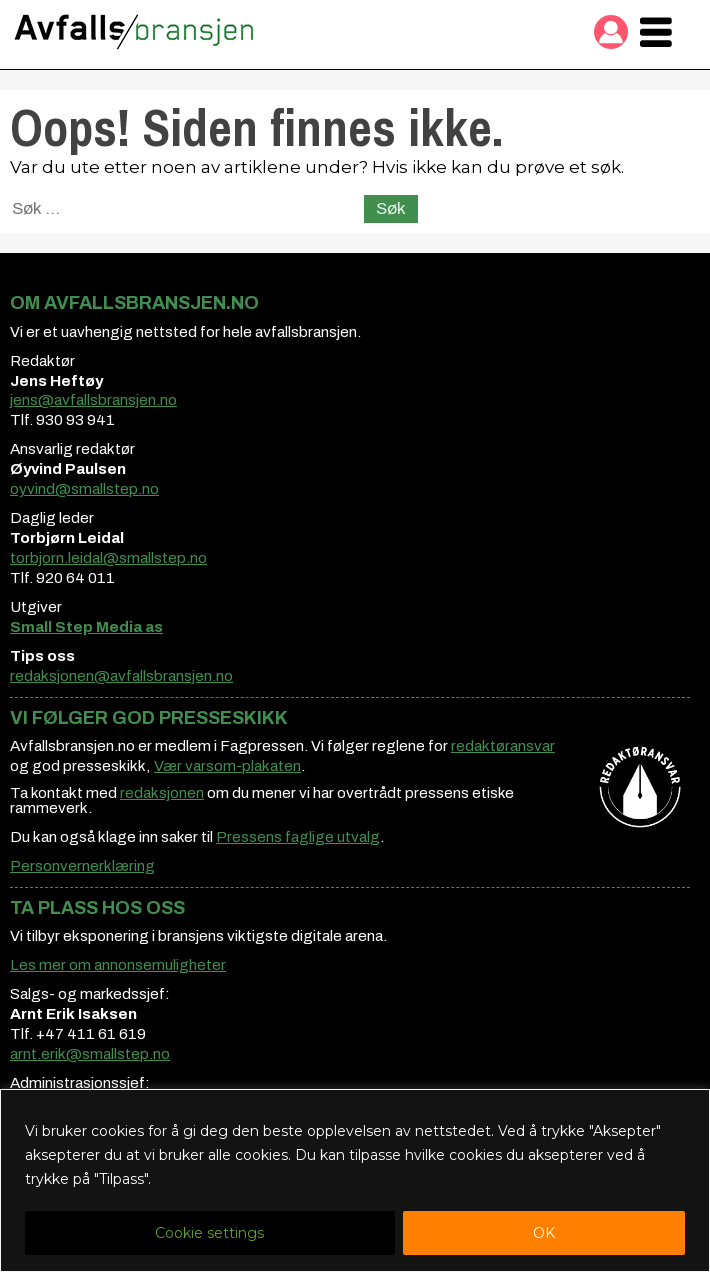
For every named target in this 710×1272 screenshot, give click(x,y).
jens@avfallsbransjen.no (93, 400)
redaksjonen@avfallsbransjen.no (121, 676)
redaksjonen (162, 793)
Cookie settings (209, 1233)
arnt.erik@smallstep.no (90, 1054)
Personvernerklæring (82, 866)
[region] (355, 1180)
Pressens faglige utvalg (298, 837)
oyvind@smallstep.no (84, 489)
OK (544, 1233)
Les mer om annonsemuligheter (118, 965)
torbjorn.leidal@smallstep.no (108, 558)
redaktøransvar (503, 746)
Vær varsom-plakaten (227, 766)
